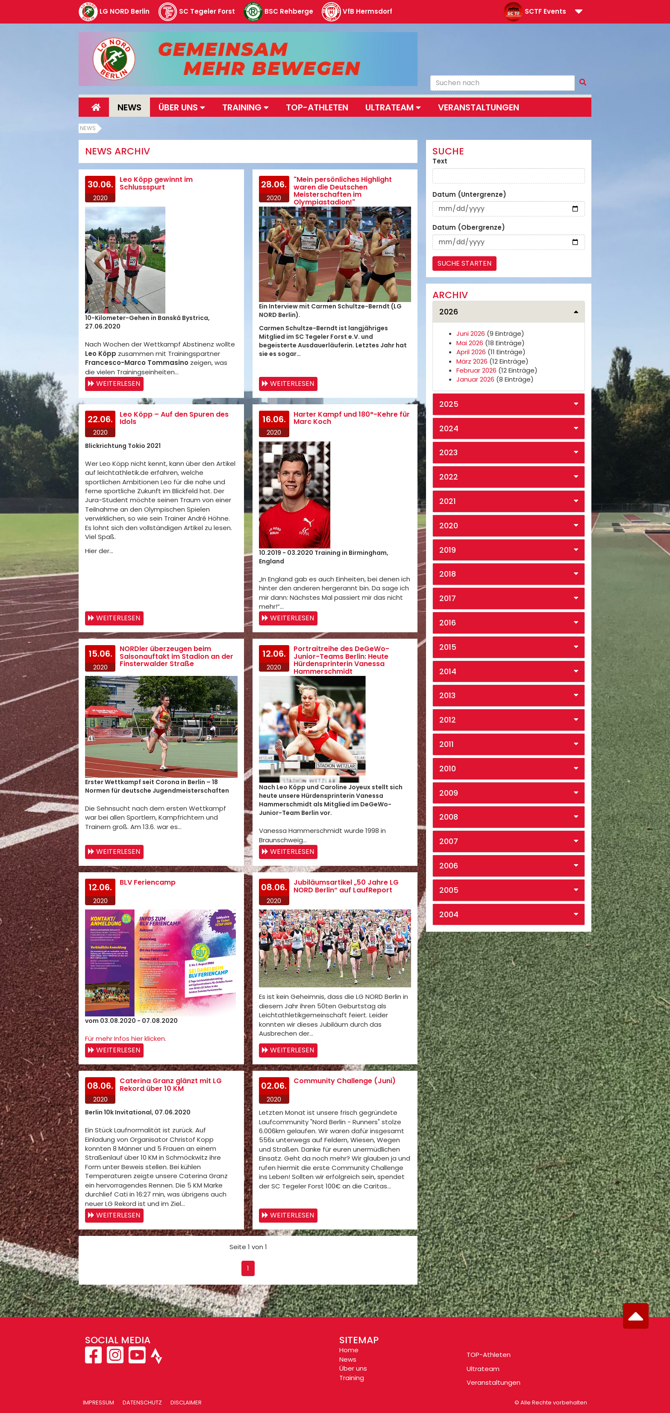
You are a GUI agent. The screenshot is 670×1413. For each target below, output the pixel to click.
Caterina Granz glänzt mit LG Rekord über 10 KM (171, 1084)
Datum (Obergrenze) (468, 227)
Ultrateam (483, 1368)
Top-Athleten (317, 107)
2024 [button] (448, 428)
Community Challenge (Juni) (345, 1081)
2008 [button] (448, 817)
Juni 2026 (470, 333)
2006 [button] (448, 865)
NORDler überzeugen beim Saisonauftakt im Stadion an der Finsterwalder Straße (176, 656)
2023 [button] (448, 452)
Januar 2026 (475, 379)
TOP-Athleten (489, 1354)
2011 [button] (446, 744)
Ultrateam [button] (393, 107)
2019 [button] (447, 550)
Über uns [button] (182, 107)
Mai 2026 (469, 342)
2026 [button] (448, 311)
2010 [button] (447, 768)
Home (349, 1349)
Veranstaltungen (478, 107)
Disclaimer (186, 1402)
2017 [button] (447, 598)
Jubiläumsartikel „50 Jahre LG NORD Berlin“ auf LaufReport (346, 886)
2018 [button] (447, 574)
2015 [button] (447, 647)
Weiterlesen (118, 383)
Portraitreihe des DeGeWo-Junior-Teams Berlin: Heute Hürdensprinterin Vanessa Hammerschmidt (341, 660)
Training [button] (245, 107)
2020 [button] (448, 525)
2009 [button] (448, 793)
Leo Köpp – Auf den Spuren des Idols (174, 418)
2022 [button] (448, 476)
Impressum (98, 1402)
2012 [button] (447, 719)
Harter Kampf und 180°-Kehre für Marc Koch (352, 418)
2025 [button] (448, 404)
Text (439, 161)
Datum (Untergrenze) (469, 194)
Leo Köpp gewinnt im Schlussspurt (156, 183)
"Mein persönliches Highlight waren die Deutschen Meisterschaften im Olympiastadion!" (343, 191)
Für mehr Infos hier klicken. (125, 1038)
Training (351, 1377)
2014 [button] (447, 671)
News (129, 107)
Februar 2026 (476, 370)
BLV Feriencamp (148, 882)
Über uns (353, 1368)
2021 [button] (447, 501)
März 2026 (472, 361)
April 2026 (471, 351)
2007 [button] (448, 841)
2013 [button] (447, 695)
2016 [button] (447, 622)
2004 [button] (448, 914)
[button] (579, 12)
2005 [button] (448, 890)
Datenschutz (142, 1402)
